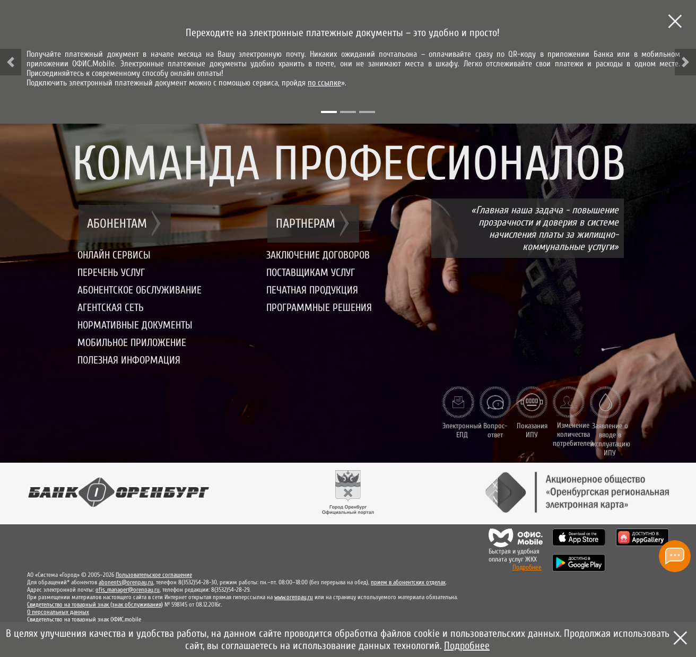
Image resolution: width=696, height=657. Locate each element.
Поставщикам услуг (310, 272)
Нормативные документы (135, 325)
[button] (10, 62)
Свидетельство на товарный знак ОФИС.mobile (84, 619)
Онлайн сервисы (114, 255)
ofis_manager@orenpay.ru (127, 589)
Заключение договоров (318, 255)
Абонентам (117, 224)
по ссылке (324, 83)
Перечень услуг (111, 272)
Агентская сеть (110, 307)
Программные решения (319, 307)
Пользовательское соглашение (154, 574)
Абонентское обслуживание (139, 290)
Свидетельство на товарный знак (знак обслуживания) (95, 604)
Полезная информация (128, 360)
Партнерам (305, 224)
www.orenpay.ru (293, 597)
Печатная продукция (312, 290)
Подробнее (527, 567)
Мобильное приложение (131, 342)
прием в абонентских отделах (408, 582)
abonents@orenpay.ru (126, 582)
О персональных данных (58, 612)
